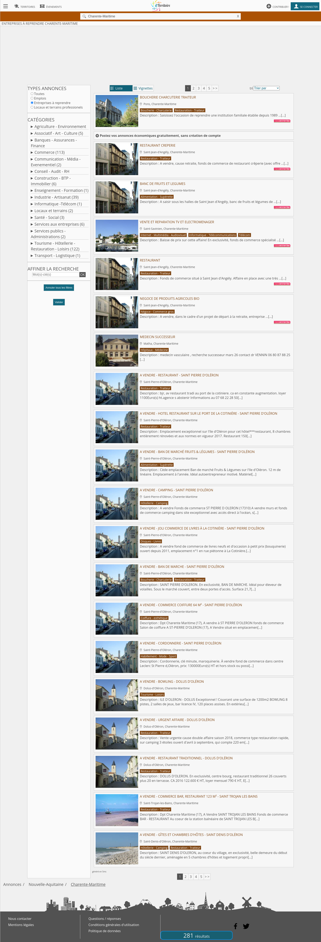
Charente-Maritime (88, 884)
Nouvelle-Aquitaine (46, 884)
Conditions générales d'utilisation (113, 925)
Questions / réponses (104, 918)
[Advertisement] (160, 54)
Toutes (39, 94)
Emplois (40, 98)
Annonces (12, 884)
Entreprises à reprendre (52, 103)
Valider (59, 302)
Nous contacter (20, 918)
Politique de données (104, 931)
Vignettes (143, 88)
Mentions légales (21, 925)
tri (251, 88)
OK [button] (82, 274)
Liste (117, 88)
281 (196, 935)
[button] (58, 289)
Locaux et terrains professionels (58, 107)
